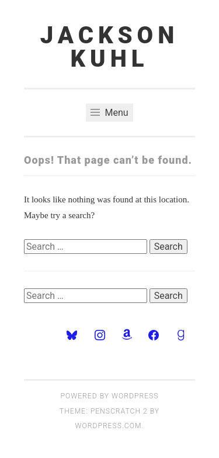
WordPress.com (108, 426)
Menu (109, 112)
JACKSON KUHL (109, 47)
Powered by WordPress (110, 396)
